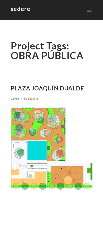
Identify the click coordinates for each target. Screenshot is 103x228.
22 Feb (15, 98)
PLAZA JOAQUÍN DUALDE (47, 88)
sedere (33, 98)
